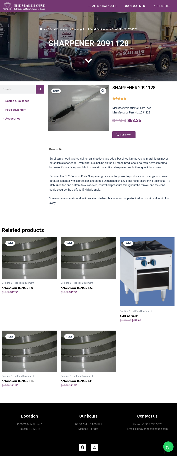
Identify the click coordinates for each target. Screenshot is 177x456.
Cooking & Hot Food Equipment (91, 29)
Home (43, 29)
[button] (22, 101)
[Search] (40, 89)
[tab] (57, 149)
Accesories (12, 118)
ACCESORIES (162, 6)
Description (56, 149)
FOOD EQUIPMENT (135, 6)
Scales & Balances (17, 101)
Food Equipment (59, 29)
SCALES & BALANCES (103, 6)
